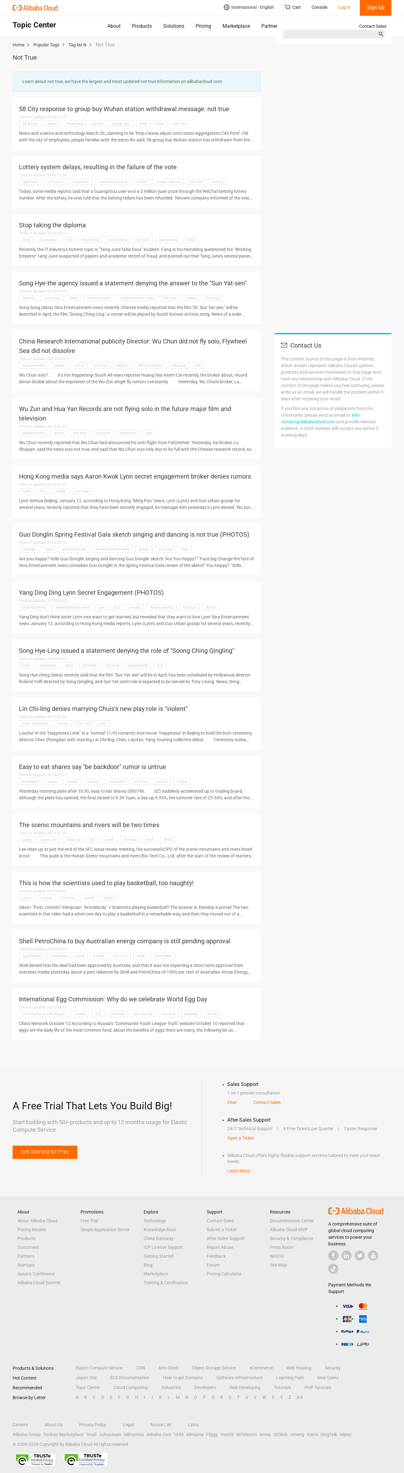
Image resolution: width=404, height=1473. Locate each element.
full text (170, 298)
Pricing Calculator (224, 1273)
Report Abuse (220, 1247)
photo (210, 607)
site (103, 723)
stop (191, 240)
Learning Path (290, 1377)
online (182, 781)
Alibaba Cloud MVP (288, 1229)
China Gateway (159, 1238)
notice (217, 182)
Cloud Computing (131, 1387)
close (52, 781)
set (198, 365)
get (101, 607)
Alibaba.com (158, 1434)
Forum (213, 1264)
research (179, 365)
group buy (121, 124)
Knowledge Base (160, 1229)
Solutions (173, 26)
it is (69, 240)
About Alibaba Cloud (37, 1220)
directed (89, 665)
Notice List (161, 1424)
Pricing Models (31, 1229)
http (160, 124)
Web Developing (244, 1387)
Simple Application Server (105, 1229)
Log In (344, 7)
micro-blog (117, 240)
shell (141, 956)
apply (27, 840)
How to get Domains (183, 1377)
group (98, 124)
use (149, 433)
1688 (179, 1434)
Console (319, 7)
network (117, 1014)
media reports (168, 182)
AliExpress (134, 1434)
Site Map (278, 1264)
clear (49, 549)
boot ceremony (35, 723)
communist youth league (43, 1014)
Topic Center (88, 1387)
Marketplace (236, 26)
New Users (328, 1377)
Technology (155, 1220)
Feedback (216, 1256)
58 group (30, 124)
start (150, 840)
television (128, 433)
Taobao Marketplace (63, 1434)
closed (71, 781)
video (108, 898)
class (26, 898)
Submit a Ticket (222, 1229)
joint (80, 956)
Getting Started (159, 1256)
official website (149, 365)
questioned (168, 240)
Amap (265, 1434)
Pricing (203, 26)
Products (142, 26)
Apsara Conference (36, 1273)
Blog (148, 1264)
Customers (28, 1247)
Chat (232, 1102)
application (32, 956)
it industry (47, 240)
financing (75, 124)
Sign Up (375, 7)
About (114, 26)
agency (28, 298)
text (160, 665)
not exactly (143, 1014)
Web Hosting (298, 1367)
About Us (53, 1424)
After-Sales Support (226, 1238)
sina (184, 549)
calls (26, 665)
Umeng (297, 1434)
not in (79, 365)
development (33, 365)
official (122, 365)
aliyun (52, 124)
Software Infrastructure (239, 1377)
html (143, 124)
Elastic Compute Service (99, 1367)
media (141, 182)
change (28, 549)
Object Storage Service (214, 1367)
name (59, 433)
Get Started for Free (45, 1151)
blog (26, 240)
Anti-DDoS (168, 1367)
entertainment (99, 298)
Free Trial (89, 1220)
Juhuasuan (110, 1434)
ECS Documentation (129, 1377)
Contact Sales (372, 26)
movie (62, 723)
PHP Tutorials (318, 1387)
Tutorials (282, 1387)
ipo (92, 840)
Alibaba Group (27, 1434)
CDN (140, 1367)
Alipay (346, 1434)
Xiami (312, 1434)
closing (93, 781)
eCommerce (261, 1367)
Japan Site (86, 1377)
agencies (30, 182)
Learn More (238, 1170)
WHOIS (277, 1256)
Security (333, 1367)
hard (26, 491)
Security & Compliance (291, 1238)
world (212, 1014)
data (74, 298)
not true (179, 124)
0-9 (300, 1397)
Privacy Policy (92, 1424)
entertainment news (137, 298)
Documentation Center (292, 1220)
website (191, 1014)
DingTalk (328, 1434)
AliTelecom (246, 1434)
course (46, 898)
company (55, 182)
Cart (293, 7)
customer (81, 182)
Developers (205, 1387)
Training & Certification (166, 1282)
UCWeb (281, 1434)
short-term (163, 956)
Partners (270, 26)
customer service (112, 182)
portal (89, 898)
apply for (48, 840)
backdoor (30, 781)
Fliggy (212, 1434)
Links (193, 1424)
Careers (20, 1424)
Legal (128, 1424)
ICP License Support (163, 1247)
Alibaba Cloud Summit (39, 1282)
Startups (25, 1264)
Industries (171, 1387)
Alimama (195, 1434)
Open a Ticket (240, 1138)
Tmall (91, 1434)
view (167, 840)
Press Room (282, 1247)
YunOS (227, 1434)
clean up (73, 840)
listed (109, 840)
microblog (90, 240)
